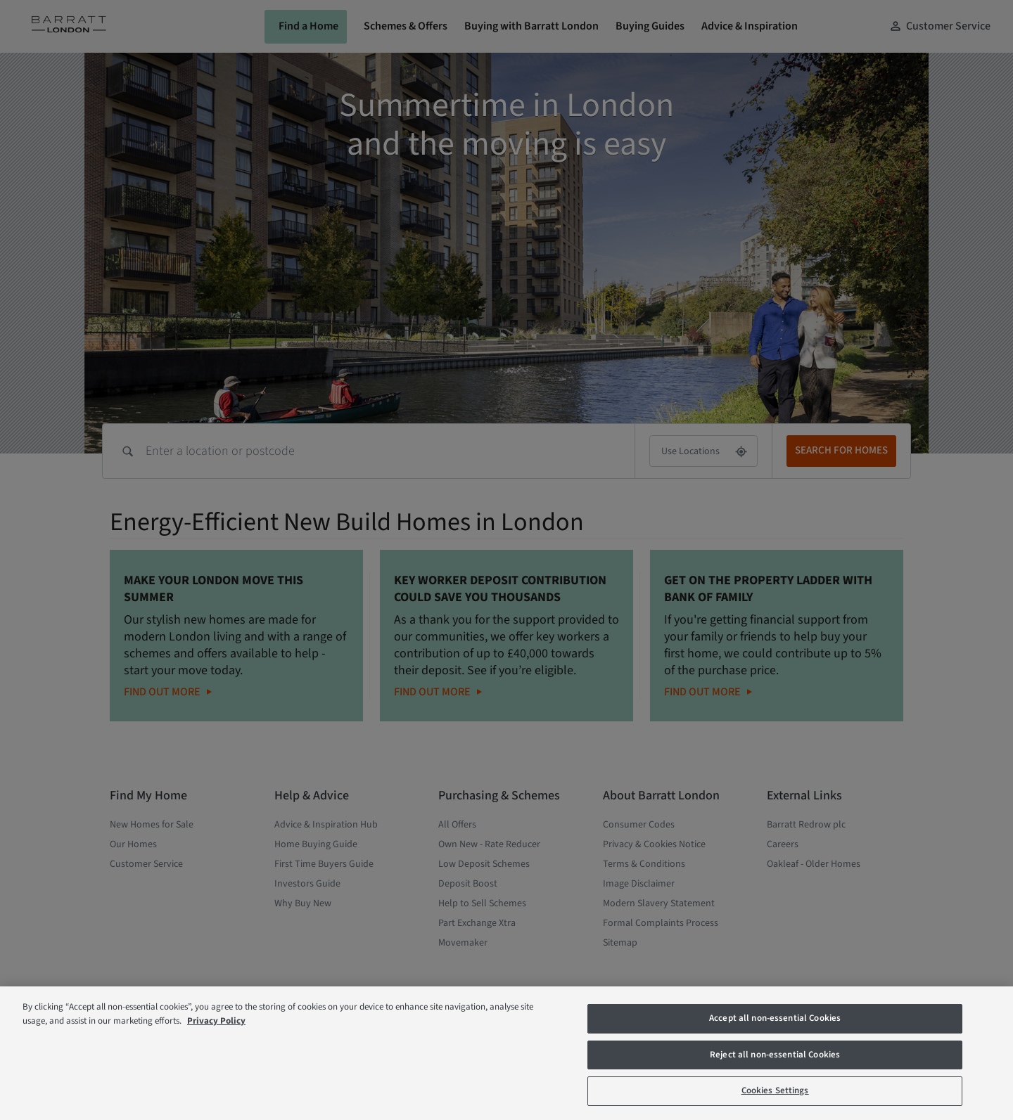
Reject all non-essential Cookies (775, 1054)
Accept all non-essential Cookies (775, 1018)
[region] (506, 1053)
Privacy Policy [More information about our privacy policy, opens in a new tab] (216, 1021)
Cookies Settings (775, 1090)
